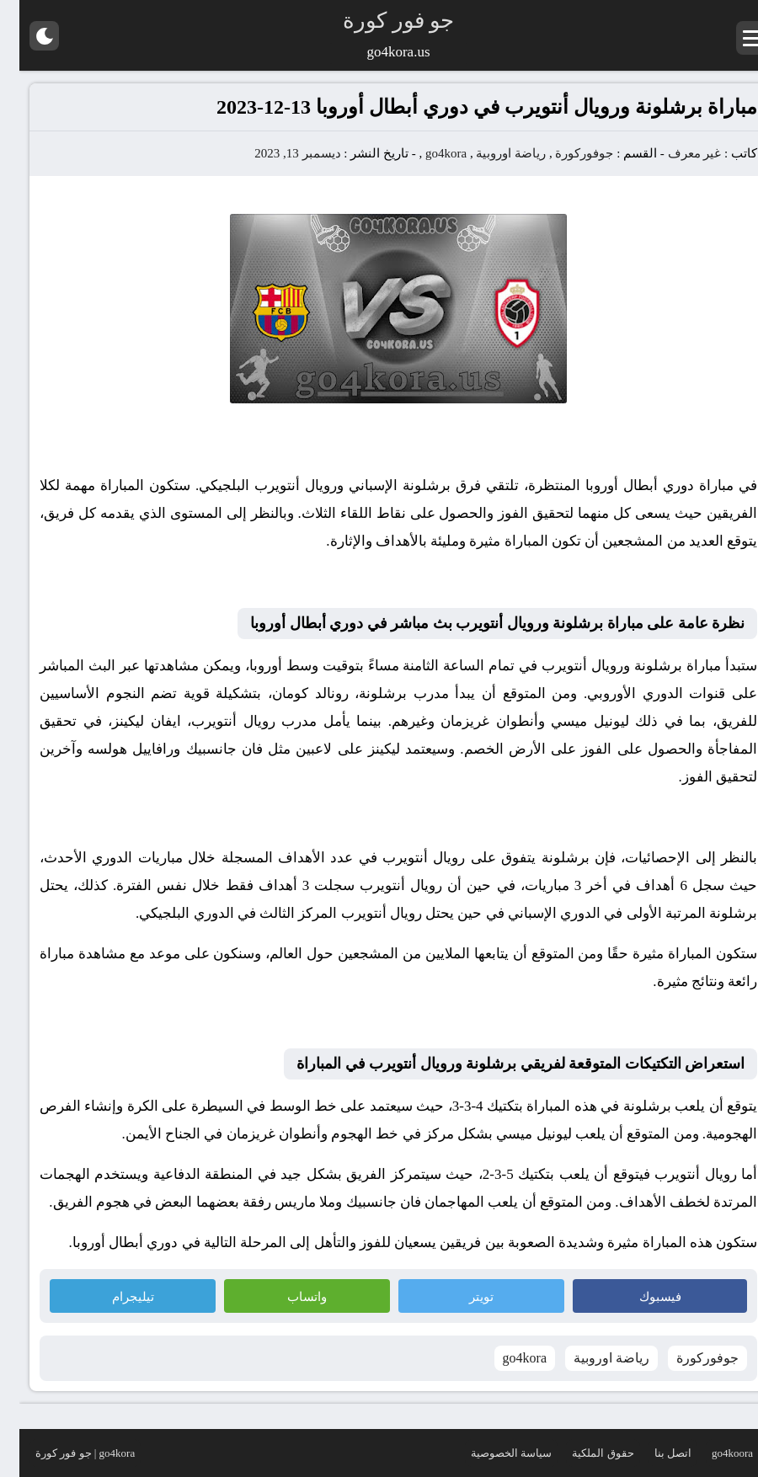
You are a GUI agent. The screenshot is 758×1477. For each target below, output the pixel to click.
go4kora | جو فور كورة (65, 1453)
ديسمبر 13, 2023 (278, 153)
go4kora (426, 153)
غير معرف (675, 153)
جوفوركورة (565, 153)
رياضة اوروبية (491, 153)
